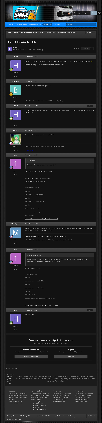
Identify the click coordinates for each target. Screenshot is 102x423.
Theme (9, 378)
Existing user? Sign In (81, 13)
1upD (15, 155)
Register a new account (31, 356)
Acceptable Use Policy (41, 409)
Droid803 (16, 130)
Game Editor (35, 24)
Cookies (9, 383)
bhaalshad (15, 81)
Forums (48, 24)
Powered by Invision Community (55, 381)
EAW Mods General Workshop (34, 50)
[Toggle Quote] (28, 160)
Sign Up (93, 13)
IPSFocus (9, 376)
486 (15, 76)
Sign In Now (71, 356)
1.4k (16, 150)
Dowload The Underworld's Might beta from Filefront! (41, 219)
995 (15, 175)
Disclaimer (38, 407)
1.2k (16, 243)
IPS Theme (10, 374)
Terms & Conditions (40, 405)
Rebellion (22, 24)
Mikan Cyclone (16, 224)
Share (76, 48)
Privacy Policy (9, 380)
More (57, 24)
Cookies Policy (39, 404)
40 (15, 101)
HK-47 (17, 47)
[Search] (75, 24)
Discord (11, 24)
